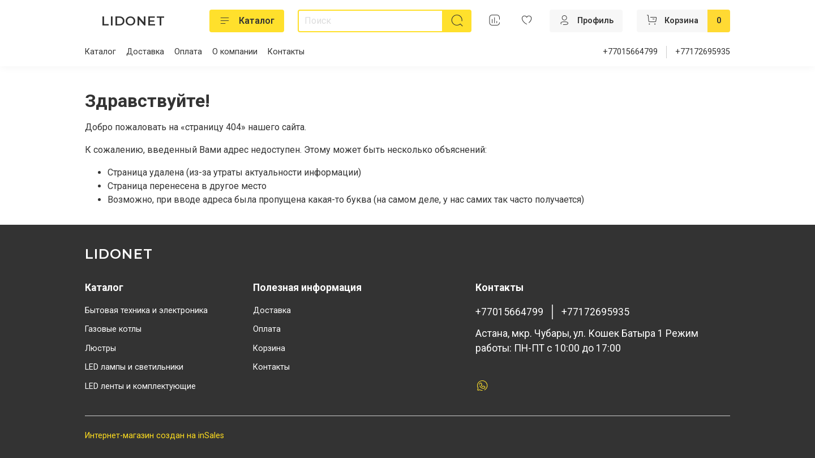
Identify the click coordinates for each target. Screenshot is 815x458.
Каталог (246, 21)
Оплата (188, 52)
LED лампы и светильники (134, 367)
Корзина (269, 348)
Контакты (286, 52)
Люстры (100, 348)
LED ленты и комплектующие (140, 386)
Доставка (145, 52)
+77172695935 (702, 52)
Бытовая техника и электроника (146, 310)
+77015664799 (630, 52)
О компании (235, 52)
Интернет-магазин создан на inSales (154, 435)
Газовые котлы (113, 329)
